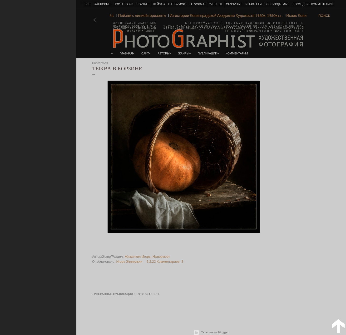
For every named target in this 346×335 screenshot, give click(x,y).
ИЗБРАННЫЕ (254, 4)
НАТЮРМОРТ (177, 4)
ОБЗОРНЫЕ (234, 4)
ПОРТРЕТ (143, 4)
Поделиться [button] (100, 63)
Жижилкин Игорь (138, 256)
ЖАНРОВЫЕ (102, 4)
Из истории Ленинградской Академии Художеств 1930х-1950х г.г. (224, 15)
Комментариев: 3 (170, 261)
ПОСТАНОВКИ (123, 4)
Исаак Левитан (298, 15)
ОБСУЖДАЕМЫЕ (277, 4)
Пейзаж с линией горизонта (141, 15)
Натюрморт (161, 256)
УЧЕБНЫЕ (216, 4)
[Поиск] (324, 15)
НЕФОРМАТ (198, 4)
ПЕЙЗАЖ (159, 4)
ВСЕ (87, 4)
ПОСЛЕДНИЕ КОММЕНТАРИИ (312, 4)
